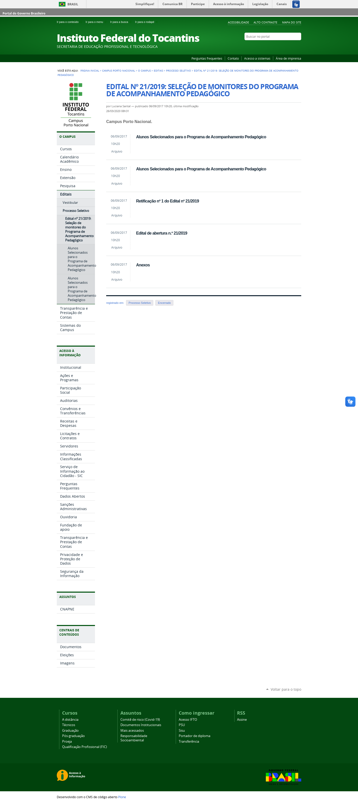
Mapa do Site (291, 22)
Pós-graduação (73, 736)
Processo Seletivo (178, 70)
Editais (158, 70)
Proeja (67, 741)
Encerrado (164, 302)
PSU (182, 725)
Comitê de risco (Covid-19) (140, 719)
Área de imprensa (288, 58)
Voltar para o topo (286, 689)
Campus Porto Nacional (118, 70)
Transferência (189, 741)
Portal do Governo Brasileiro (24, 13)
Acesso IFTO (188, 719)
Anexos (143, 265)
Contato (233, 58)
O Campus (144, 70)
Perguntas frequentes (206, 58)
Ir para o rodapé (147, 21)
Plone (122, 797)
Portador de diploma (194, 736)
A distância (70, 719)
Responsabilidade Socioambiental (133, 738)
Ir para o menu (97, 21)
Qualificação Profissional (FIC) (84, 747)
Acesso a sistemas (257, 58)
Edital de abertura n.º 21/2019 (161, 233)
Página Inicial (89, 70)
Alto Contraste (265, 22)
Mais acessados (132, 730)
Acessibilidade (238, 22)
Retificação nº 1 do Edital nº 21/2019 (167, 201)
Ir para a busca (121, 21)
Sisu (182, 730)
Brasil (72, 4)
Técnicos (68, 725)
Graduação (70, 730)
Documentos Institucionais (140, 725)
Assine (242, 719)
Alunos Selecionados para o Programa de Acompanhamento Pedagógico (201, 136)
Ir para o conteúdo (70, 21)
